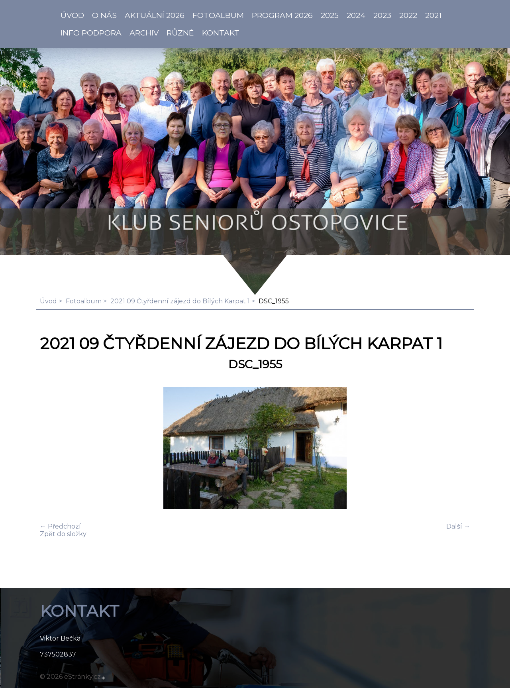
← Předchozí (60, 526)
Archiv (144, 32)
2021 (433, 15)
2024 (356, 15)
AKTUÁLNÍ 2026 (154, 15)
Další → (458, 526)
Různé (180, 32)
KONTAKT (220, 32)
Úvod (48, 301)
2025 (330, 15)
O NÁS (104, 15)
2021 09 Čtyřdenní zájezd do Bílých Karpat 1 (180, 301)
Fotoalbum (218, 15)
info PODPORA (91, 32)
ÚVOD (72, 15)
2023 (382, 15)
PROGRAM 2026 (282, 15)
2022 (408, 15)
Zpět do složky (63, 534)
